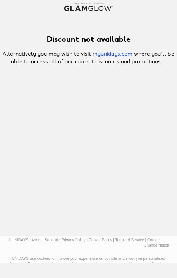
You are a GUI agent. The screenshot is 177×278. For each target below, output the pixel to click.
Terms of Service (129, 240)
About (36, 240)
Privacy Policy (73, 240)
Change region (156, 245)
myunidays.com (112, 54)
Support (51, 240)
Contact (153, 240)
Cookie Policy (100, 240)
